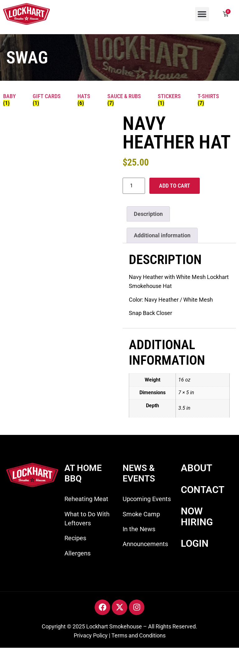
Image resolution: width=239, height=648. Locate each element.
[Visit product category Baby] (13, 99)
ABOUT (196, 468)
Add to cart (174, 185)
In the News (139, 529)
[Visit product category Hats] (87, 99)
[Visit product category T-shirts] (212, 99)
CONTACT (202, 489)
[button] (202, 14)
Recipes (75, 538)
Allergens (77, 553)
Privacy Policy (91, 635)
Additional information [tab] (162, 235)
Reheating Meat (86, 499)
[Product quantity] (134, 186)
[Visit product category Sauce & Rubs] (127, 99)
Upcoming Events (147, 499)
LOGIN (195, 543)
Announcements (145, 544)
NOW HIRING (197, 516)
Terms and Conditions (138, 635)
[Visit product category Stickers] (173, 99)
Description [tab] (148, 214)
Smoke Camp (141, 514)
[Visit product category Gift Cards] (50, 99)
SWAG (27, 57)
